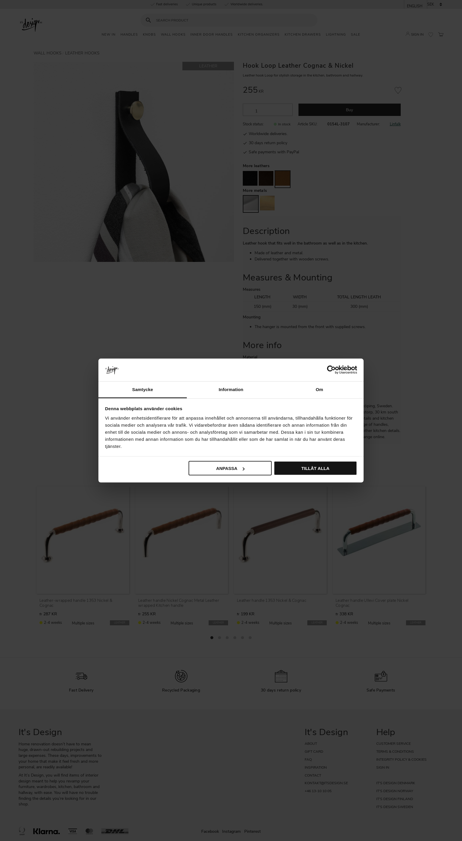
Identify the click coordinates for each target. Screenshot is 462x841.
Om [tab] (319, 389)
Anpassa (230, 468)
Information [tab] (231, 389)
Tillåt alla (315, 468)
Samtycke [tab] (142, 389)
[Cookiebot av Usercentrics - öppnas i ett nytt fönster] (331, 369)
